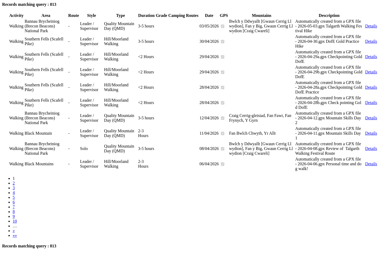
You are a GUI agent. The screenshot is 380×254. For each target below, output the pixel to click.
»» (15, 235)
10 (15, 221)
